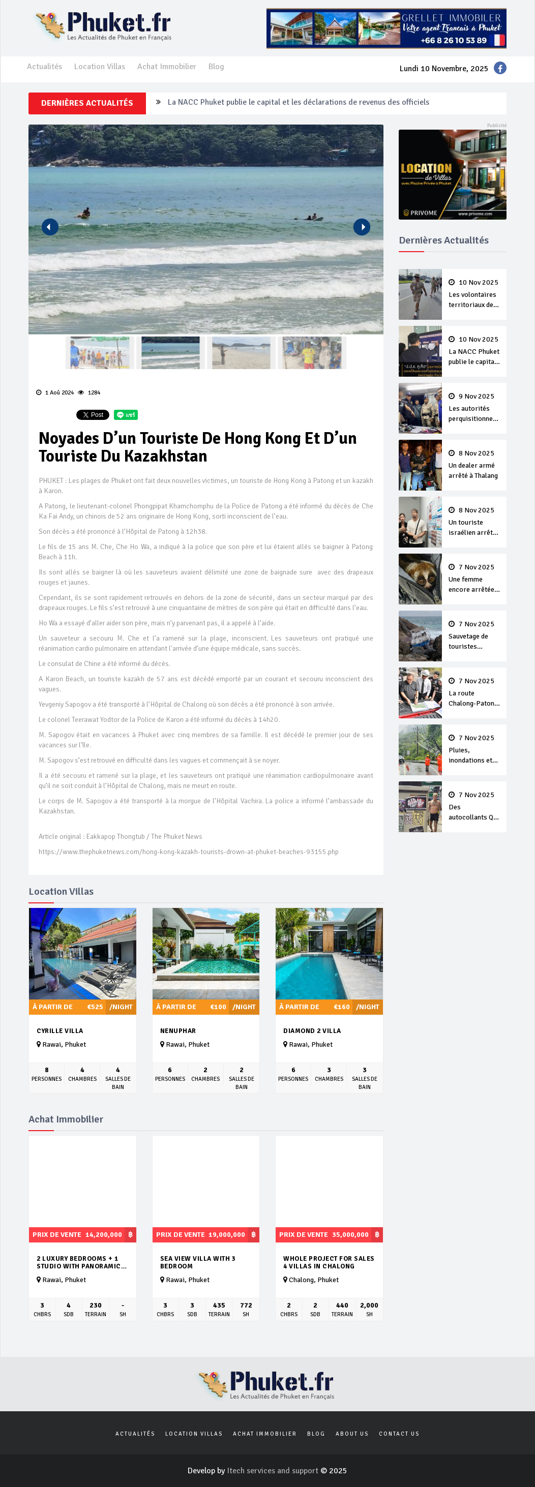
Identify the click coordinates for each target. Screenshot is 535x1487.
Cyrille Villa (60, 1031)
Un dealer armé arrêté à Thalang (474, 464)
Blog (216, 67)
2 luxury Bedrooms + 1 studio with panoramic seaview (79, 1262)
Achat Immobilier (166, 67)
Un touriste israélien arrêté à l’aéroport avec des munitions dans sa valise (474, 522)
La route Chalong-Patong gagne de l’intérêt (474, 693)
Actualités (44, 67)
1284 (89, 393)
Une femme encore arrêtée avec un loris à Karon (474, 579)
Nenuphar (178, 1031)
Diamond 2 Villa (312, 1031)
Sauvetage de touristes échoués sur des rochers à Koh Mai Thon (474, 636)
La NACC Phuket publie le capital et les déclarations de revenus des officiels (298, 103)
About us (352, 1434)
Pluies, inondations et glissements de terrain (474, 750)
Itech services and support (273, 1471)
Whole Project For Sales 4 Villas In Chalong (329, 1262)
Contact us (399, 1434)
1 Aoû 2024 (55, 393)
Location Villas (99, 67)
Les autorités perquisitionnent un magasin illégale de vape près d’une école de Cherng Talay (474, 408)
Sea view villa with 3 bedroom (198, 1262)
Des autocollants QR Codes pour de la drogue (474, 807)
